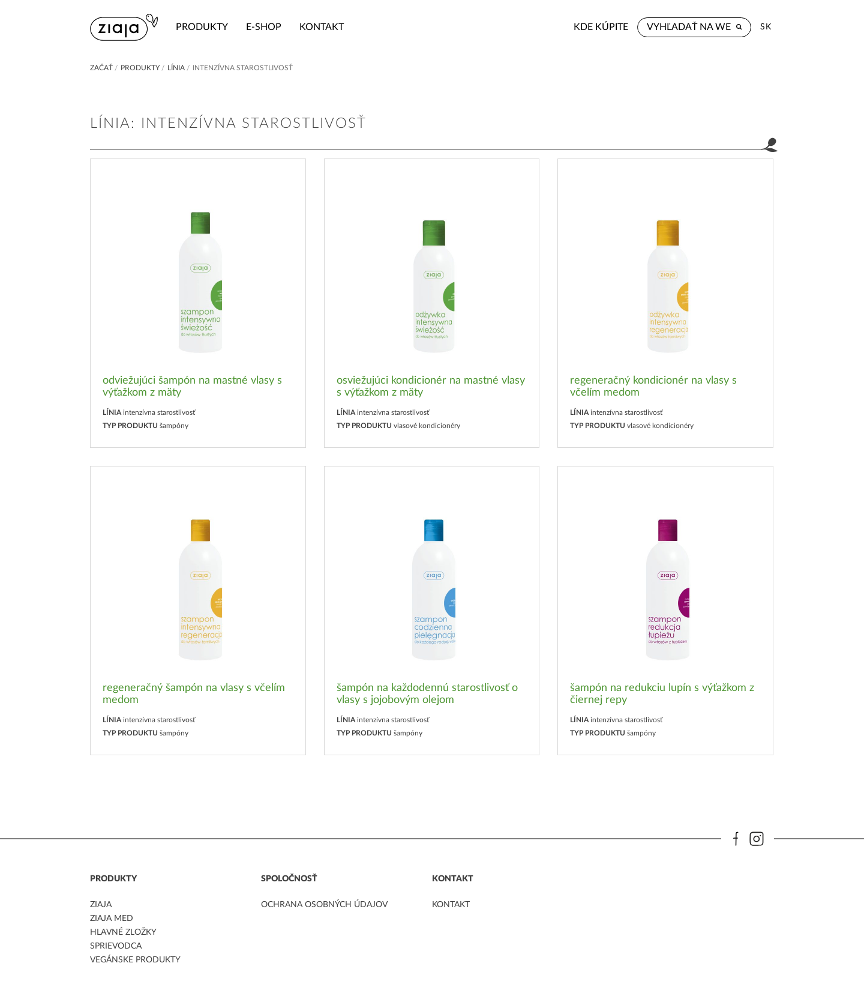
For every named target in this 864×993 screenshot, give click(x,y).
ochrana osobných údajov (324, 905)
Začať (101, 67)
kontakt (321, 27)
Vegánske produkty (135, 960)
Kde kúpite (601, 27)
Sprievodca (116, 946)
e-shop (263, 27)
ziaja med (111, 918)
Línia (176, 67)
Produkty (202, 27)
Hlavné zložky (123, 932)
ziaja (101, 905)
